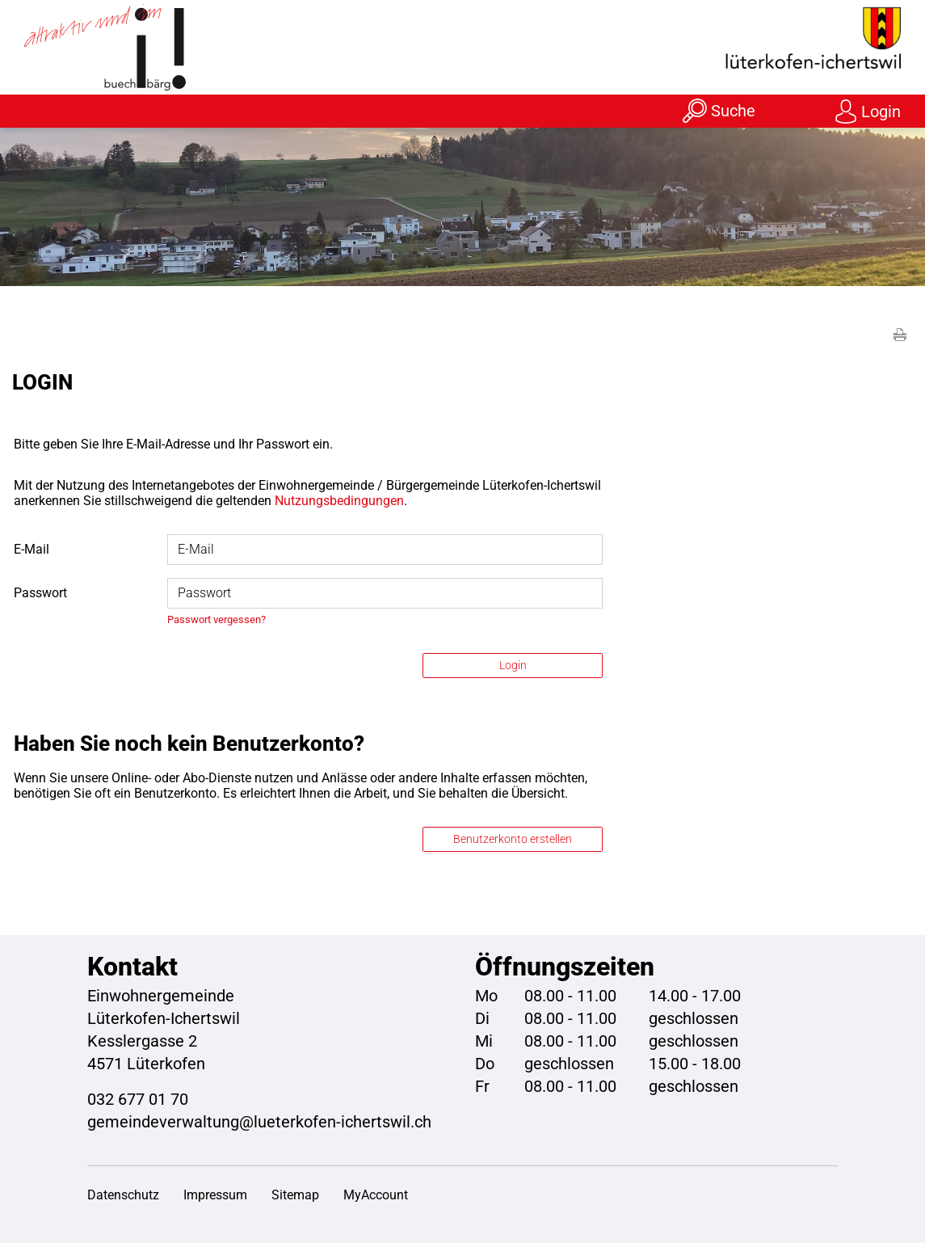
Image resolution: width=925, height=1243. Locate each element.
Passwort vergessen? (216, 619)
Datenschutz (123, 1195)
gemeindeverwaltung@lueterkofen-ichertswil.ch (259, 1121)
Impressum (215, 1195)
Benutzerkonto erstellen (512, 838)
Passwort (40, 592)
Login (881, 111)
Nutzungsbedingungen (339, 500)
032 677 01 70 (137, 1099)
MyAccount (375, 1195)
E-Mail (31, 549)
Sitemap (295, 1195)
